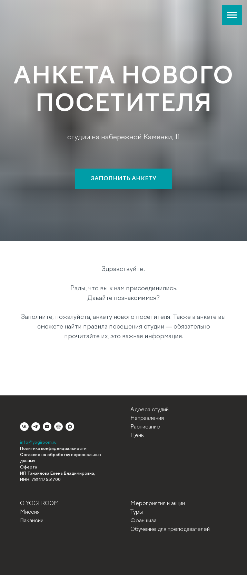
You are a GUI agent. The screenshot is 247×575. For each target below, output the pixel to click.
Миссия (30, 512)
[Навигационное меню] (232, 15)
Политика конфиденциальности (53, 449)
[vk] (24, 426)
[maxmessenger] (70, 426)
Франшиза (143, 521)
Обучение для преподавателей (170, 529)
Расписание (145, 427)
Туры (136, 512)
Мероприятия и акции (157, 503)
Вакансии (31, 521)
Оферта (28, 467)
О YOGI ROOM (39, 503)
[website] (58, 426)
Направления (147, 418)
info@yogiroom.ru (38, 443)
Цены (137, 435)
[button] (123, 179)
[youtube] (47, 426)
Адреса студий (149, 410)
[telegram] (35, 426)
